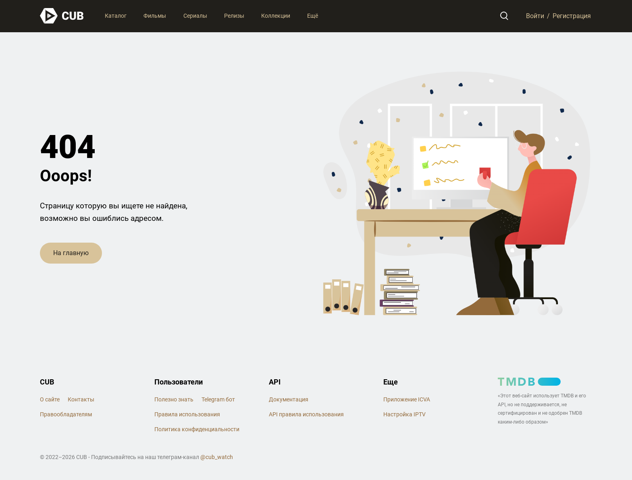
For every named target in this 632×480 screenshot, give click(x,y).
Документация (288, 399)
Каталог (116, 15)
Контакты (81, 399)
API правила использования (306, 414)
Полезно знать (173, 399)
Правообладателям (66, 414)
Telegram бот (218, 399)
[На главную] (62, 16)
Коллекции (275, 15)
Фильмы (154, 15)
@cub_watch (216, 457)
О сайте (50, 399)
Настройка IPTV (404, 414)
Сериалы (195, 15)
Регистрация (572, 16)
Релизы (234, 15)
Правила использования (187, 414)
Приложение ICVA (406, 399)
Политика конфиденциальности (196, 429)
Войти (535, 16)
